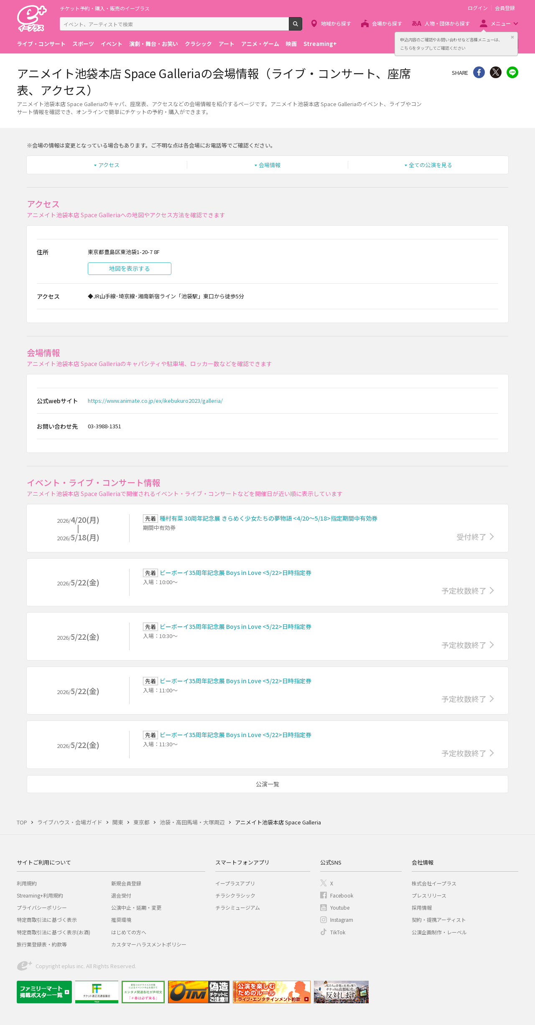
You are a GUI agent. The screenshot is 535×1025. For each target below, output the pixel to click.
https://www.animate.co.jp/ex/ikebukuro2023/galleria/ (155, 400)
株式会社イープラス (434, 883)
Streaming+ (320, 44)
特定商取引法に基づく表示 (47, 919)
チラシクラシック (235, 895)
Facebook (341, 895)
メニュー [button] (501, 23)
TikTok (337, 932)
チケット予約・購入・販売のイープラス (105, 8)
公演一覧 (267, 784)
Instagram (341, 919)
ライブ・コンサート (41, 44)
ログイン (478, 8)
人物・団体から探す (447, 23)
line (512, 72)
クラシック (198, 44)
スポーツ (83, 44)
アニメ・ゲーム (260, 44)
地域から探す (336, 23)
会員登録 (505, 8)
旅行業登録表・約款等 (42, 944)
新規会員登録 (126, 883)
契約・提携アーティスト (439, 919)
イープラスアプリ (235, 883)
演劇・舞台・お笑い (153, 44)
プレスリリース (429, 895)
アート (226, 44)
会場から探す (387, 23)
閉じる (512, 37)
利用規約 (27, 883)
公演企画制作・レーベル (439, 932)
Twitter (496, 72)
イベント (111, 44)
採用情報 (422, 907)
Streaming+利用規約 (40, 895)
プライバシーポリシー (42, 907)
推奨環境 (121, 919)
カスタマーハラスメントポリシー (148, 944)
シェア (479, 72)
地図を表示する (129, 268)
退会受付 (121, 895)
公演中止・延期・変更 (136, 907)
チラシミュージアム (237, 907)
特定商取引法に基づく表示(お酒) (53, 932)
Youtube (339, 907)
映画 (291, 44)
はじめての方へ (128, 932)
